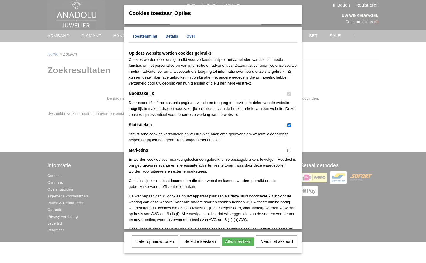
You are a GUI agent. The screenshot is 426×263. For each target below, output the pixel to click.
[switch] (289, 93)
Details (172, 35)
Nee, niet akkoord (276, 240)
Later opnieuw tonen (155, 240)
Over (190, 35)
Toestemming (145, 35)
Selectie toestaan (200, 240)
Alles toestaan (238, 240)
